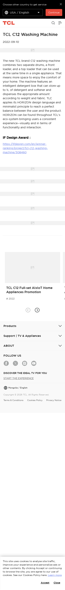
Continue (53, 12)
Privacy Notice (53, 400)
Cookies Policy (34, 400)
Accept (45, 582)
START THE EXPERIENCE (18, 378)
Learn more (55, 575)
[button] (37, 310)
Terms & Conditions (13, 400)
